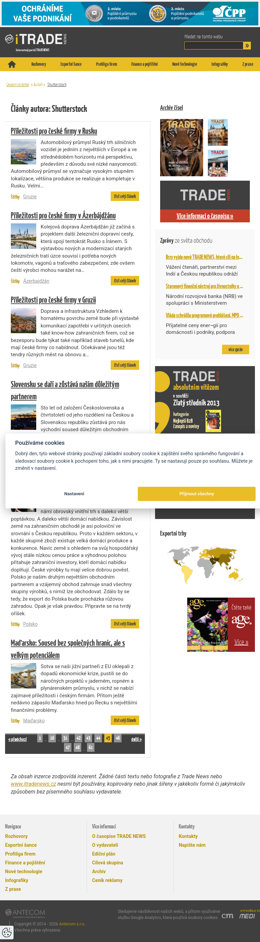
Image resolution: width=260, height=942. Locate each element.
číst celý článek (125, 196)
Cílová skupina (107, 862)
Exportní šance (71, 64)
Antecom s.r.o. (72, 924)
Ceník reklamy (107, 880)
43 (88, 738)
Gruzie (30, 196)
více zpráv (236, 349)
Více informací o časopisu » (205, 216)
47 (68, 747)
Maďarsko (33, 720)
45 (108, 738)
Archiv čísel (171, 107)
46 (118, 738)
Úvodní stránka (17, 84)
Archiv (99, 871)
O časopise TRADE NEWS (119, 836)
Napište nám (192, 845)
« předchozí (17, 739)
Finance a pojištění (144, 64)
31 (65, 738)
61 (91, 747)
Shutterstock (56, 84)
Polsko (30, 624)
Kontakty (188, 836)
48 (77, 747)
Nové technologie (184, 64)
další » (136, 739)
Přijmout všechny (196, 493)
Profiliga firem (106, 64)
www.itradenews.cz (33, 784)
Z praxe (247, 64)
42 (79, 738)
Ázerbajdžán (36, 281)
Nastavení (74, 493)
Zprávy (186, 240)
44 (98, 738)
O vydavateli (105, 845)
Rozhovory (38, 64)
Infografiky (220, 64)
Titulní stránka (12, 64)
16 (52, 738)
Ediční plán (103, 854)
